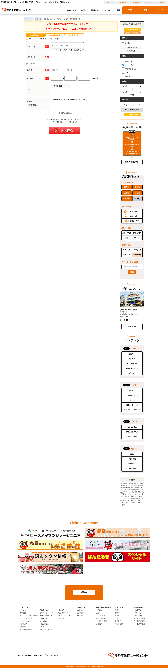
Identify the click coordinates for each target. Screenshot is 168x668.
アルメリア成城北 (132, 427)
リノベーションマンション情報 (29, 615)
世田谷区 (126, 199)
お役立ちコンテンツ (47, 629)
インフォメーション (132, 468)
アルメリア (43, 618)
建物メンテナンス (132, 405)
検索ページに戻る (132, 33)
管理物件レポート (132, 395)
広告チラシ (132, 373)
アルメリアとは (132, 436)
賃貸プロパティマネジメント (48, 613)
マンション (137, 238)
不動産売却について (47, 610)
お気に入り (110, 2)
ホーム (20, 655)
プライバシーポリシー (52, 655)
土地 (125, 72)
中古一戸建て (128, 65)
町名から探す (134, 216)
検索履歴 (123, 2)
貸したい (132, 400)
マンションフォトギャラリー (132, 409)
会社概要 (117, 10)
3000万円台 (126, 250)
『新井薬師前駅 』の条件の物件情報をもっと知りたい (79, 104)
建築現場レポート (132, 368)
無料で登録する (132, 162)
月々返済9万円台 (139, 624)
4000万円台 (137, 250)
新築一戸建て (128, 61)
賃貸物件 (61, 610)
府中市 (137, 187)
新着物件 (99, 624)
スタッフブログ (107, 10)
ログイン (148, 2)
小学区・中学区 (101, 621)
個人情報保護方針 (26, 629)
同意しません (71, 124)
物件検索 (23, 613)
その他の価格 (137, 255)
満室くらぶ (62, 618)
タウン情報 (132, 459)
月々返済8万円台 (139, 621)
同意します (57, 124)
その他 (137, 199)
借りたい (132, 390)
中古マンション (129, 68)
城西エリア (119, 624)
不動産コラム (95, 10)
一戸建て (99, 610)
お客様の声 (84, 10)
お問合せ (161, 2)
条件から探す (134, 211)
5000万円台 (126, 255)
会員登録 (136, 2)
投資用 (126, 76)
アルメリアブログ (132, 432)
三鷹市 (126, 193)
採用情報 (23, 627)
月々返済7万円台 (139, 618)
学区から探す (134, 221)
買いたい (132, 359)
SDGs (69, 10)
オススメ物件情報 (132, 363)
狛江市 (137, 193)
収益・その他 (100, 618)
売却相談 (80, 613)
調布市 (126, 187)
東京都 (126, 43)
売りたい (132, 354)
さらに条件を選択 (132, 110)
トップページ (24, 610)
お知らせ (76, 10)
